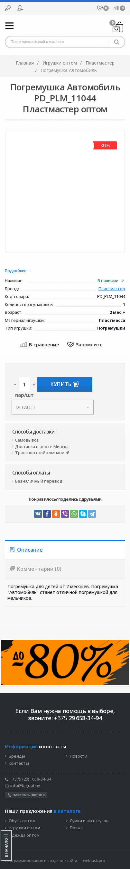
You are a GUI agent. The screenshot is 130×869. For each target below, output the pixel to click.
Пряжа (76, 828)
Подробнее (15, 271)
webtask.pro (94, 860)
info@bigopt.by (22, 785)
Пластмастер (111, 289)
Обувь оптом (22, 820)
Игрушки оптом (24, 828)
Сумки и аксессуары (89, 820)
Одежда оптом (24, 835)
